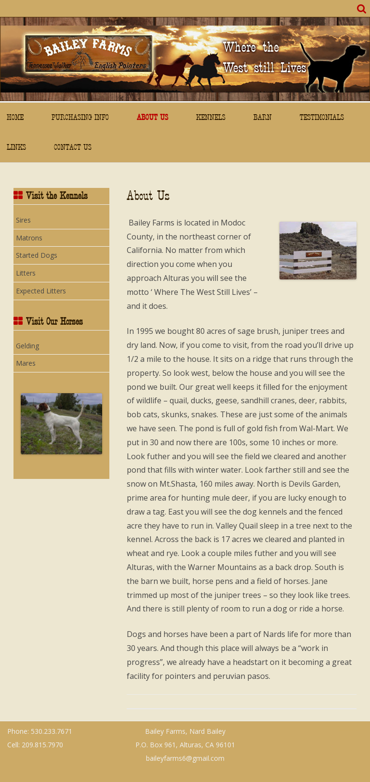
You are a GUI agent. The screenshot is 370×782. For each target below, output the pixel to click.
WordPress (353, 730)
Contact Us (73, 147)
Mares (26, 363)
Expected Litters (41, 290)
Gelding (27, 345)
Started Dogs (36, 255)
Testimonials (322, 117)
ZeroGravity (331, 726)
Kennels (210, 117)
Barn (262, 117)
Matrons (29, 237)
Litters (26, 273)
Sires (23, 220)
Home (15, 117)
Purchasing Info (80, 117)
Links (16, 147)
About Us (152, 117)
